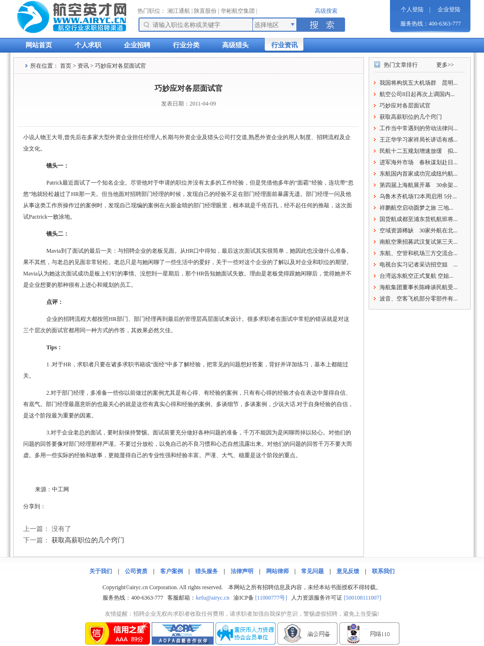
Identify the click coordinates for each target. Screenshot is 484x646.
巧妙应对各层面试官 (405, 105)
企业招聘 (137, 45)
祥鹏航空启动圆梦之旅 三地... (416, 207)
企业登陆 (449, 9)
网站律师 (277, 571)
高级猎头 (235, 45)
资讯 (83, 65)
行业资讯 (284, 45)
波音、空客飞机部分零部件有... (419, 298)
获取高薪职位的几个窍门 (88, 540)
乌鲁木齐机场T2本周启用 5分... (418, 196)
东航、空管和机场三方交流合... (419, 253)
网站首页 (39, 45)
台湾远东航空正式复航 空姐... (416, 276)
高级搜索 (326, 11)
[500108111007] (362, 597)
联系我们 (383, 571)
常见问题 (312, 571)
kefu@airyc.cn (212, 597)
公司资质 (136, 571)
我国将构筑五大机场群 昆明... (419, 83)
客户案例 (171, 571)
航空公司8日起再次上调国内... (417, 94)
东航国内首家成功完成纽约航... (419, 173)
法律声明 (242, 571)
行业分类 (186, 45)
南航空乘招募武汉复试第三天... (419, 242)
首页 (65, 65)
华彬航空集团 (238, 11)
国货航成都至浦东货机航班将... (419, 219)
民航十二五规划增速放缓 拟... (419, 151)
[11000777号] (271, 597)
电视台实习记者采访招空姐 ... (419, 264)
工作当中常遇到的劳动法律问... (419, 128)
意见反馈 (348, 571)
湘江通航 (178, 11)
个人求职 (88, 45)
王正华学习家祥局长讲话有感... (419, 139)
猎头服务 (206, 571)
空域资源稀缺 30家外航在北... (419, 230)
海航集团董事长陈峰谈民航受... (419, 287)
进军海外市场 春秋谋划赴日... (419, 162)
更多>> (445, 65)
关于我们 (100, 571)
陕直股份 (205, 11)
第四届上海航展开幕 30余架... (419, 185)
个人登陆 (412, 9)
